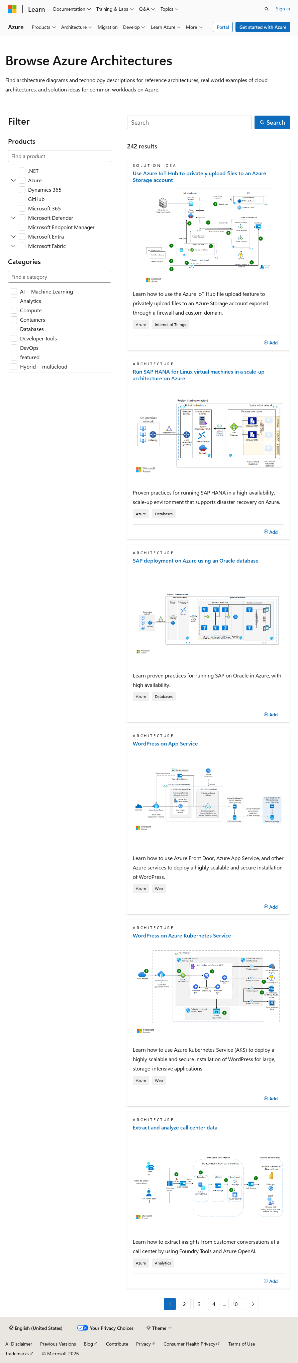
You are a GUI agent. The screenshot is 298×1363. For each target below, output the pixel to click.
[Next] (252, 1304)
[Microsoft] (12, 9)
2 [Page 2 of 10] (184, 1303)
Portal (223, 27)
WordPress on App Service (165, 743)
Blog (88, 1344)
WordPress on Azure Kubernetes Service (182, 935)
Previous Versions (58, 1344)
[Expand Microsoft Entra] (13, 236)
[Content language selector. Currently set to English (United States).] (36, 1328)
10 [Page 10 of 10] (235, 1303)
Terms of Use (241, 1344)
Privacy (143, 1344)
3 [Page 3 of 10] (199, 1303)
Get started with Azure (262, 27)
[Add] (271, 342)
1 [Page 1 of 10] (170, 1303)
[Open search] (266, 9)
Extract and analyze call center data (175, 1127)
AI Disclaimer (18, 1344)
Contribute (117, 1344)
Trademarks (17, 1353)
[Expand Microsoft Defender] (13, 217)
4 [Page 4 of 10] (213, 1303)
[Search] (189, 122)
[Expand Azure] (13, 180)
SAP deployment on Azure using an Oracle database (196, 560)
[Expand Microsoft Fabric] (13, 246)
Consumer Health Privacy (189, 1344)
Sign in (283, 8)
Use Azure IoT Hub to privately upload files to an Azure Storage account (199, 176)
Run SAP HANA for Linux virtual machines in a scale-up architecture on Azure (199, 375)
